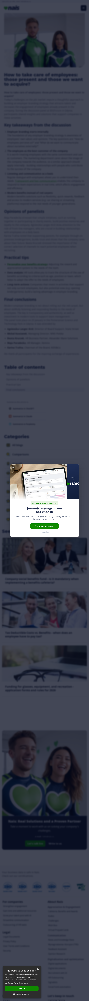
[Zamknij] (13, 467)
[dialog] (22, 982)
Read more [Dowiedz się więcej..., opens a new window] (23, 983)
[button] (22, 994)
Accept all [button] (22, 988)
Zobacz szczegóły (44, 526)
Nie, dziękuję (44, 532)
